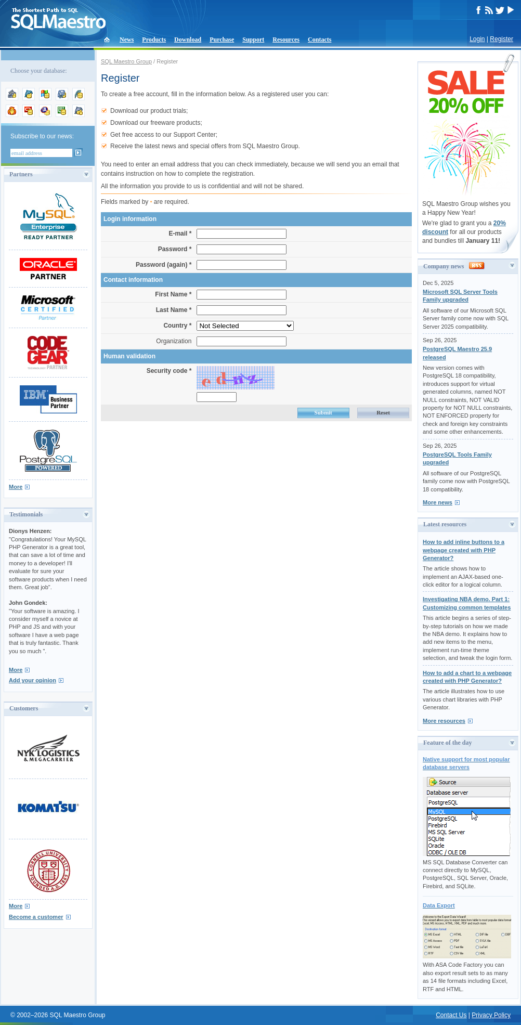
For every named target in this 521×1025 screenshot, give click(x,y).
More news (437, 502)
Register (501, 39)
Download (187, 39)
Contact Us (451, 1015)
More (15, 487)
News (127, 39)
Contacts (319, 39)
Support (253, 39)
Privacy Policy (491, 1015)
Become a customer (36, 917)
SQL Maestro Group (126, 61)
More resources (444, 721)
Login (477, 39)
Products (154, 39)
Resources (285, 39)
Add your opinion (32, 680)
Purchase (222, 39)
